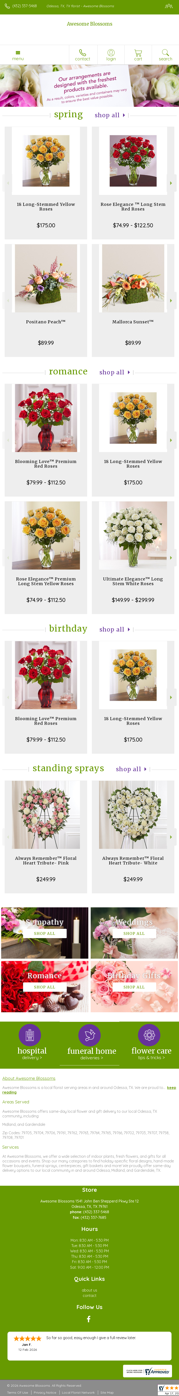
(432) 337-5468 (24, 5)
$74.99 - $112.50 (46, 599)
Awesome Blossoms (89, 24)
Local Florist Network (78, 1392)
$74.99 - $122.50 (133, 225)
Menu (18, 58)
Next (172, 183)
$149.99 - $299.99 (133, 599)
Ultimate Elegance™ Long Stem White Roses (133, 581)
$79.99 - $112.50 (46, 482)
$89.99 (46, 342)
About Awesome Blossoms (28, 1078)
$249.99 (45, 879)
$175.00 (46, 225)
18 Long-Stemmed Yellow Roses (46, 207)
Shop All (107, 115)
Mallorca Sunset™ (133, 322)
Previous (7, 183)
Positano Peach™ (46, 322)
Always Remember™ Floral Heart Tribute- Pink (46, 861)
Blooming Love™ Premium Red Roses (46, 464)
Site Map (107, 1392)
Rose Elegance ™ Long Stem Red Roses (133, 207)
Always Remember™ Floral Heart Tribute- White (133, 861)
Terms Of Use (17, 1392)
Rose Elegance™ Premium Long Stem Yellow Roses (46, 581)
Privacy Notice (45, 1392)
